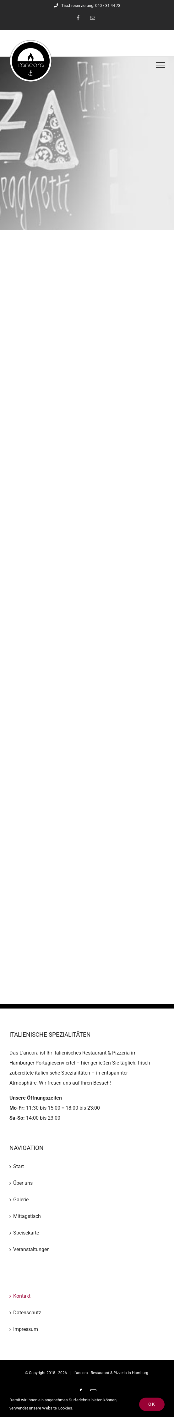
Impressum (25, 1329)
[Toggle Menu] (160, 65)
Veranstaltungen (31, 1249)
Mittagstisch (27, 1216)
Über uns (23, 1183)
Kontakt (21, 1296)
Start (18, 1166)
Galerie (21, 1200)
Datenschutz (27, 1313)
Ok (151, 1404)
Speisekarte (26, 1233)
